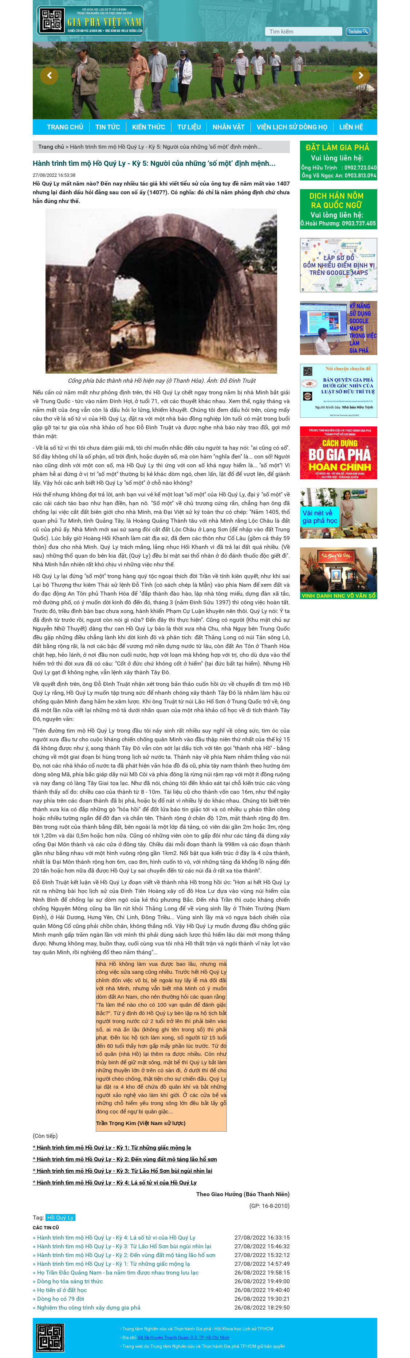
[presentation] (49, 76)
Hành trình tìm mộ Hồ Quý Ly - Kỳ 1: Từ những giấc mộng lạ (114, 1147)
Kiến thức (148, 127)
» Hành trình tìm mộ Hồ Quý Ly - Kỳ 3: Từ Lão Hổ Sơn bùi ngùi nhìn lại (122, 1246)
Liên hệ (351, 127)
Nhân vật (229, 127)
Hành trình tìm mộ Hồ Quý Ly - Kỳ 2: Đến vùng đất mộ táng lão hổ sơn (127, 1159)
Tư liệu (189, 127)
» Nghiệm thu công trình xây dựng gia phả (87, 1307)
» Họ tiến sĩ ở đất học (60, 1290)
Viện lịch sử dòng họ (292, 127)
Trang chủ (65, 127)
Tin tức (107, 127)
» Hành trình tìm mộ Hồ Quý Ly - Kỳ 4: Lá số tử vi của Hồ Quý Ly (114, 1237)
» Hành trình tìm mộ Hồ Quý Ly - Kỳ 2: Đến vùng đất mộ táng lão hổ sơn (124, 1255)
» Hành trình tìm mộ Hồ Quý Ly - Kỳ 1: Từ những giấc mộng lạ (111, 1263)
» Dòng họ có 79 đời (58, 1298)
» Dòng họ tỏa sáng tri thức (68, 1281)
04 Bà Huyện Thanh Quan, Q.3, (168, 1337)
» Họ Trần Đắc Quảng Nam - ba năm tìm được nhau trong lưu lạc (115, 1272)
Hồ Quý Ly (60, 1217)
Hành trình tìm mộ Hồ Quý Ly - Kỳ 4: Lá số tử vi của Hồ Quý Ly (117, 1182)
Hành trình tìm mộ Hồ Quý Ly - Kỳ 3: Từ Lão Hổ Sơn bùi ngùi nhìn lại (124, 1170)
